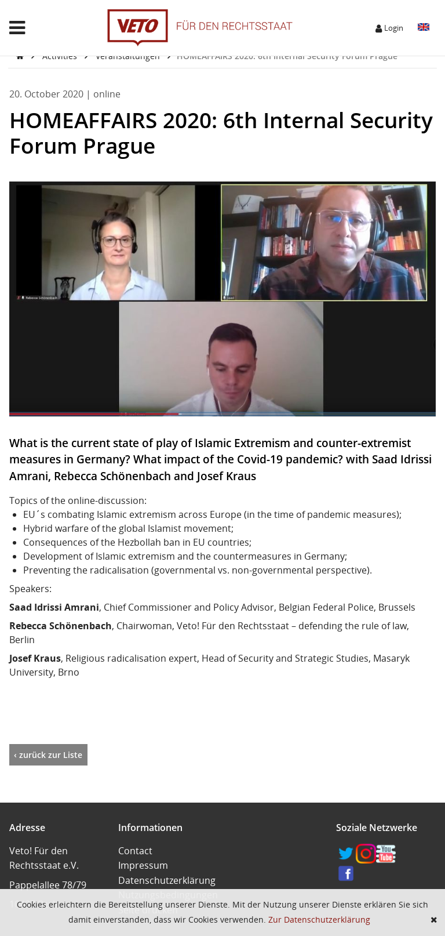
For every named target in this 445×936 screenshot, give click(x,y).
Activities (60, 55)
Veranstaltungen (129, 55)
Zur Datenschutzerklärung (319, 919)
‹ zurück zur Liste (48, 754)
